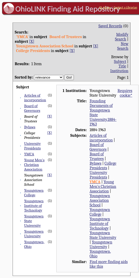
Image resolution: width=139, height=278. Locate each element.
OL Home (105, 7)
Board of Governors (32, 108)
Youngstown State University (103, 235)
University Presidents (32, 145)
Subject (120, 61)
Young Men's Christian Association (34, 165)
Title (122, 66)
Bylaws (30, 127)
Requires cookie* (125, 93)
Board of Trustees (97, 156)
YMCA (29, 154)
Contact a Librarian (125, 7)
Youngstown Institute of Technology (34, 206)
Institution (119, 71)
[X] (31, 41)
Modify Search (121, 36)
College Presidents (103, 165)
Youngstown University (34, 233)
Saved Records (110, 26)
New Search (122, 46)
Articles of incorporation (35, 97)
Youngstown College (34, 192)
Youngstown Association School (100, 200)
